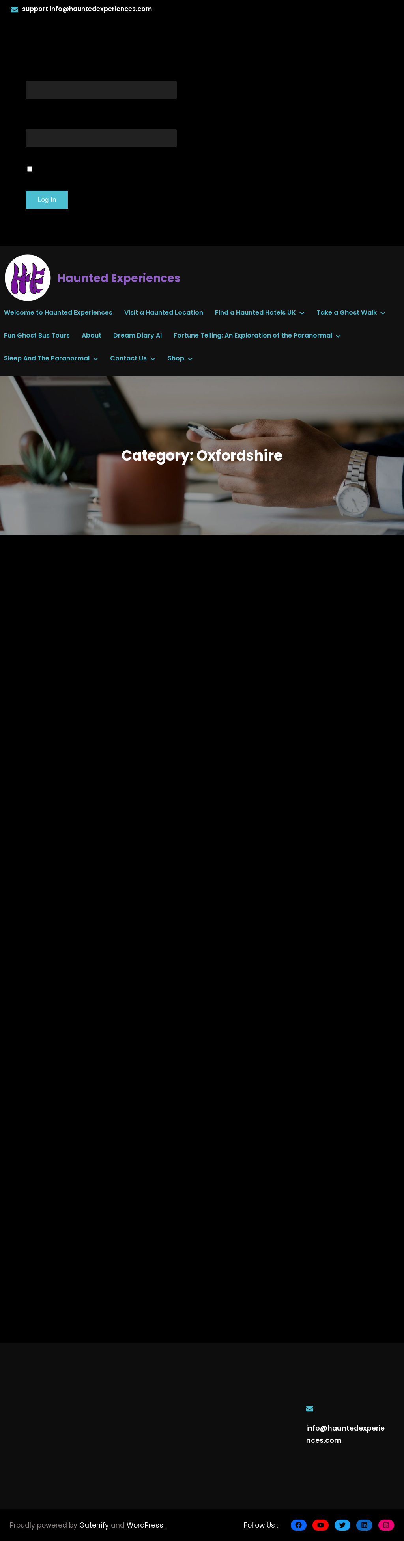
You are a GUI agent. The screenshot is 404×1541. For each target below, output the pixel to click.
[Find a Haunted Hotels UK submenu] (302, 312)
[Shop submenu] (190, 358)
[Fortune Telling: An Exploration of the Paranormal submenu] (338, 335)
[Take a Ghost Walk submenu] (382, 312)
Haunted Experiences (118, 278)
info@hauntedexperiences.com (101, 8)
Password (52, 119)
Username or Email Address (101, 71)
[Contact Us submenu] (152, 358)
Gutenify (95, 1525)
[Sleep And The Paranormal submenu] (95, 358)
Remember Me (71, 167)
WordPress (146, 1525)
